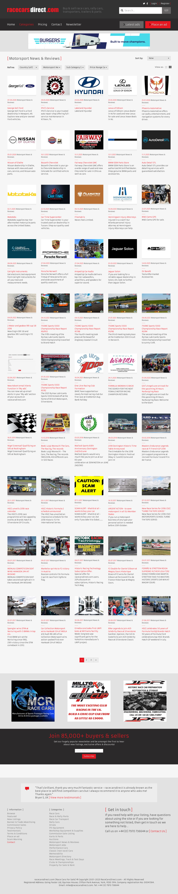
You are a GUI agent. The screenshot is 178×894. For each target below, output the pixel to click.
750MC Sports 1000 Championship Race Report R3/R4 (155, 329)
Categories (26, 24)
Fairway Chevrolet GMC (86, 162)
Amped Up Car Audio (84, 271)
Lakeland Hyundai (83, 108)
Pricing (42, 24)
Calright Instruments (17, 271)
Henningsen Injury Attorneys (122, 217)
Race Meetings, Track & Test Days (66, 859)
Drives (52, 825)
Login (154, 3)
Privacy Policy (14, 828)
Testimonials (14, 830)
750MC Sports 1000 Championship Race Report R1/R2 (54, 388)
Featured (12, 816)
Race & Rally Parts (59, 816)
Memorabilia (56, 853)
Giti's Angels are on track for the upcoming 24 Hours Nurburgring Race (155, 389)
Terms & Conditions (17, 833)
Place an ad (158, 24)
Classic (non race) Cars (61, 851)
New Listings (14, 819)
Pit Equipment (56, 828)
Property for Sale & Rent (62, 865)
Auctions (53, 839)
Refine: (10, 67)
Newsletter (73, 24)
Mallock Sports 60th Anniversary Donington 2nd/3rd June (86, 449)
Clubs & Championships (61, 862)
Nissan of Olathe (15, 162)
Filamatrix (80, 217)
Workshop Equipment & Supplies (66, 830)
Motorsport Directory (60, 856)
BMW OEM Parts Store (118, 162)
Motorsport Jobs (57, 845)
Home (11, 24)
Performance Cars (58, 848)
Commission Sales (16, 825)
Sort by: (139, 58)
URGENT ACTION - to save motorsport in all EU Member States (122, 511)
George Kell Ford (15, 108)
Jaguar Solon (114, 271)
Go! (166, 10)
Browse (11, 813)
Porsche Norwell (49, 271)
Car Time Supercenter (51, 217)
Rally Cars (54, 822)
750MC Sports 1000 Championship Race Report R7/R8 (87, 329)
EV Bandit (146, 271)
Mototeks (11, 217)
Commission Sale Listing (62, 833)
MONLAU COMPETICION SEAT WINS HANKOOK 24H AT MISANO (20, 571)
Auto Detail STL (149, 162)
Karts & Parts (56, 836)
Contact (56, 24)
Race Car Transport (59, 819)
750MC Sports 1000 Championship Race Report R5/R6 (121, 329)
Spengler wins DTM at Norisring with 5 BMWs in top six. (21, 631)
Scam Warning (14, 839)
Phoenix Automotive (151, 108)
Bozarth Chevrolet (49, 162)
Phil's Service (47, 108)
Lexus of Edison (115, 108)
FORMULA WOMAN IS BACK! (121, 386)
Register (165, 3)
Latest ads (131, 24)
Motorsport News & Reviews (64, 842)
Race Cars (54, 813)
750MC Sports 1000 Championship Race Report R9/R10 (54, 329)
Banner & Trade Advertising (21, 822)
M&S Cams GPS (149, 217)
